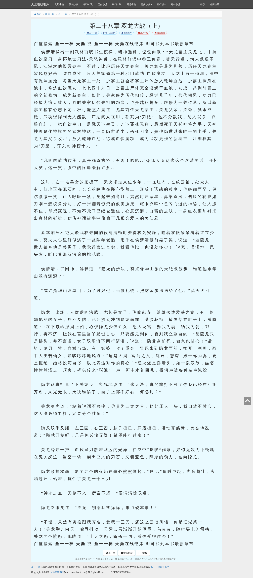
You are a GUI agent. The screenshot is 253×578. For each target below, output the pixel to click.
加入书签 (143, 33)
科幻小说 (116, 4)
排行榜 (161, 4)
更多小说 (146, 4)
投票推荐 (126, 33)
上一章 (110, 553)
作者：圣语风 (109, 33)
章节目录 (126, 553)
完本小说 (175, 4)
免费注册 (214, 4)
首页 (37, 14)
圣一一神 (62, 14)
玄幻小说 (59, 4)
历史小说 (102, 4)
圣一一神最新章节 (160, 567)
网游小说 (131, 4)
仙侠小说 (73, 4)
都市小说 (88, 4)
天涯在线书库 (40, 4)
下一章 (143, 553)
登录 (202, 4)
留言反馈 (159, 33)
